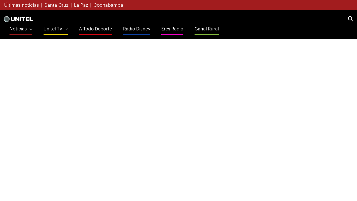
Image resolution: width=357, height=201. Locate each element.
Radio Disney (136, 29)
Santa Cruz (56, 5)
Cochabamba (108, 5)
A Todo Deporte (95, 29)
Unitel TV (53, 29)
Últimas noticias (21, 5)
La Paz (81, 5)
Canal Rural (207, 29)
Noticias (18, 29)
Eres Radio (172, 29)
